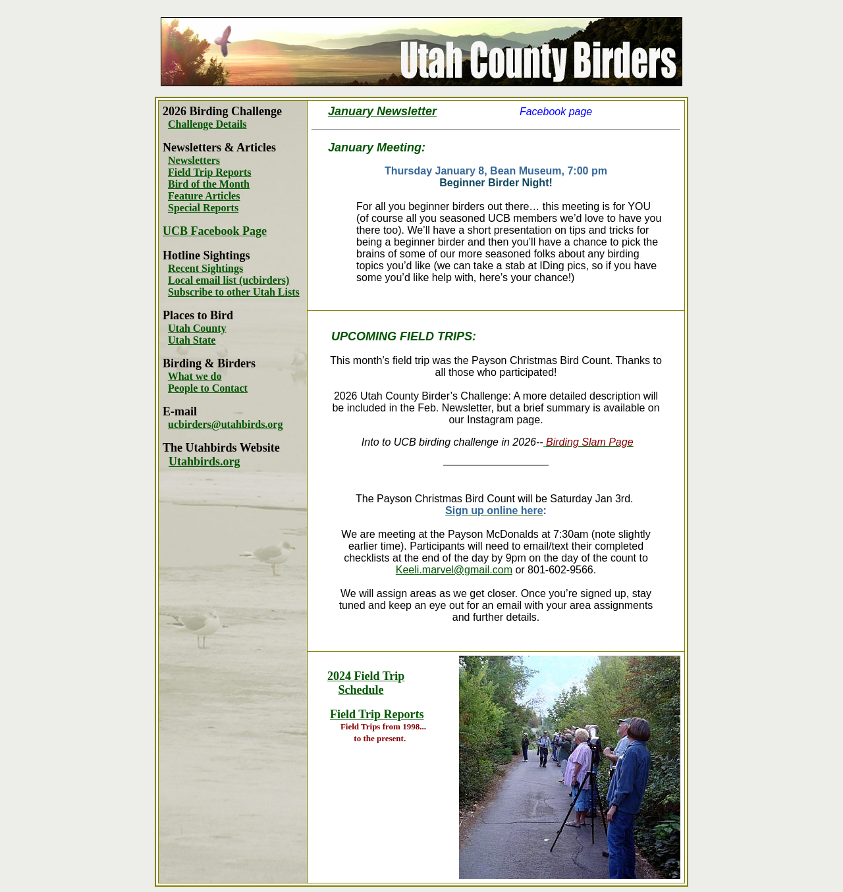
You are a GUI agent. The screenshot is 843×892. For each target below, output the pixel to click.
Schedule (361, 689)
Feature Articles (204, 195)
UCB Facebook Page (215, 231)
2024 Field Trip (365, 676)
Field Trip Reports (210, 172)
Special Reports (203, 207)
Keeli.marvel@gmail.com (454, 569)
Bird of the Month (209, 184)
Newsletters (194, 160)
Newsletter (405, 111)
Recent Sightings (205, 268)
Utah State (191, 340)
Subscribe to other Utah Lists (234, 292)
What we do (195, 376)
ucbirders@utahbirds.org (225, 424)
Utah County (197, 328)
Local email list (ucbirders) (228, 280)
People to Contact (208, 388)
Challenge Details (207, 124)
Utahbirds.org (204, 461)
